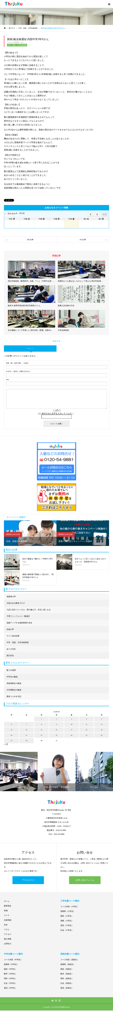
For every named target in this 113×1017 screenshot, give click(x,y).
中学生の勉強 (12, 677)
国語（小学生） (66, 916)
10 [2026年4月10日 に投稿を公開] (71, 724)
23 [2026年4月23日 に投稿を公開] (56, 735)
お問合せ (7, 944)
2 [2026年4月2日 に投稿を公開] (56, 719)
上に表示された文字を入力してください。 (56, 413)
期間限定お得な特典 (13, 534)
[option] (30, 533)
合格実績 (7, 920)
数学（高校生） (66, 974)
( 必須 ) (17, 363)
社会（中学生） (10, 983)
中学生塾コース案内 (13, 954)
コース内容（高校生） (69, 960)
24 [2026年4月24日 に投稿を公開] (71, 735)
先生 (6, 925)
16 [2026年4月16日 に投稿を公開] (56, 729)
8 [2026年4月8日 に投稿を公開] (41, 724)
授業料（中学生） (11, 964)
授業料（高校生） (67, 964)
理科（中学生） (10, 979)
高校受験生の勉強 (14, 683)
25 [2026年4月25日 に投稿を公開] (86, 735)
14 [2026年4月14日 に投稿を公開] (26, 729)
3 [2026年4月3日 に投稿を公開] (71, 719)
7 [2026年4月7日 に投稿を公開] (26, 724)
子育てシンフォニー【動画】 (18, 616)
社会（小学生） (66, 930)
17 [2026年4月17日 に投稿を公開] (71, 729)
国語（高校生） (66, 969)
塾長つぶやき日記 (14, 696)
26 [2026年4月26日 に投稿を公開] (101, 735)
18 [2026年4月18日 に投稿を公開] (86, 729)
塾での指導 (11, 670)
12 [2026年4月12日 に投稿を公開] (101, 724)
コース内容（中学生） (13, 960)
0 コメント (30, 348)
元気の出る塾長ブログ (16, 603)
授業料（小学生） (67, 911)
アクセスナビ (28, 880)
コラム (6, 929)
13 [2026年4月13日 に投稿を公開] (11, 729)
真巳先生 (10, 656)
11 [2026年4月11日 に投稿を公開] (86, 724)
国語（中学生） (10, 969)
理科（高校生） (66, 979)
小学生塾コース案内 (69, 901)
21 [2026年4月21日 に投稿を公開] (26, 735)
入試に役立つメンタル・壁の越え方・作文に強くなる (29, 610)
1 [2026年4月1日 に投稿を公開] (41, 719)
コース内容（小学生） (69, 907)
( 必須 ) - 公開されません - (18, 371)
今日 (105, 214)
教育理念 (7, 906)
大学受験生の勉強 (14, 690)
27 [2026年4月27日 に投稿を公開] (11, 740)
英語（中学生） (10, 988)
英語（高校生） (66, 988)
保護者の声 (11, 597)
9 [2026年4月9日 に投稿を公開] (56, 724)
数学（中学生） (10, 974)
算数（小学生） (66, 921)
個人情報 (7, 939)
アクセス (7, 934)
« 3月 (6, 744)
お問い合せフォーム (84, 880)
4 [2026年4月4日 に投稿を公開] (86, 719)
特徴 (6, 911)
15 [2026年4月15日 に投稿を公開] (41, 729)
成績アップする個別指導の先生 (19, 623)
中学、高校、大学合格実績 (17, 45)
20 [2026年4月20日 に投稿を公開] (11, 735)
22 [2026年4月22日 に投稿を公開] (41, 735)
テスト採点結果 (13, 636)
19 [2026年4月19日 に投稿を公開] (101, 729)
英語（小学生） (66, 925)
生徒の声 (10, 629)
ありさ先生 (11, 649)
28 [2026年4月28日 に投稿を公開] (26, 740)
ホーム (6, 901)
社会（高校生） (66, 983)
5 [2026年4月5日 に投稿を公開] (101, 719)
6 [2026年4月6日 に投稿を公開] (11, 724)
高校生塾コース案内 (69, 954)
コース (6, 915)
